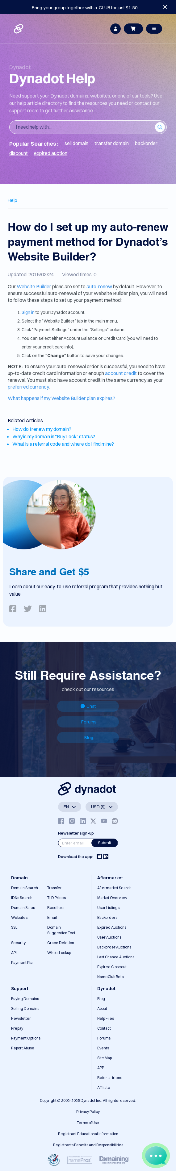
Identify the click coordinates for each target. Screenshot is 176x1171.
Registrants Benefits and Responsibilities (88, 1145)
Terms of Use (88, 1122)
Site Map (104, 1058)
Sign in (28, 312)
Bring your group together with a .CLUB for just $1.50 (85, 7)
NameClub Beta (110, 976)
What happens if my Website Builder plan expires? (61, 398)
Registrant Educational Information (88, 1133)
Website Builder (34, 286)
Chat (88, 706)
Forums (89, 722)
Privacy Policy (88, 1111)
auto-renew (99, 286)
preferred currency (28, 387)
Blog (88, 737)
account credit (121, 373)
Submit (104, 842)
